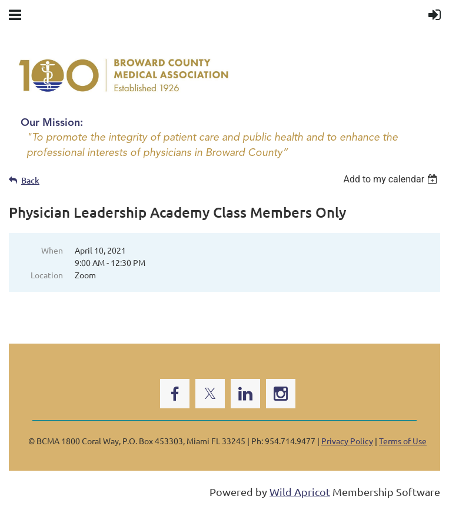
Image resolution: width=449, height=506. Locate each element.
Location (47, 274)
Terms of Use (403, 440)
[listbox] (391, 179)
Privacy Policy (347, 440)
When (52, 250)
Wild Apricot (300, 491)
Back (30, 180)
